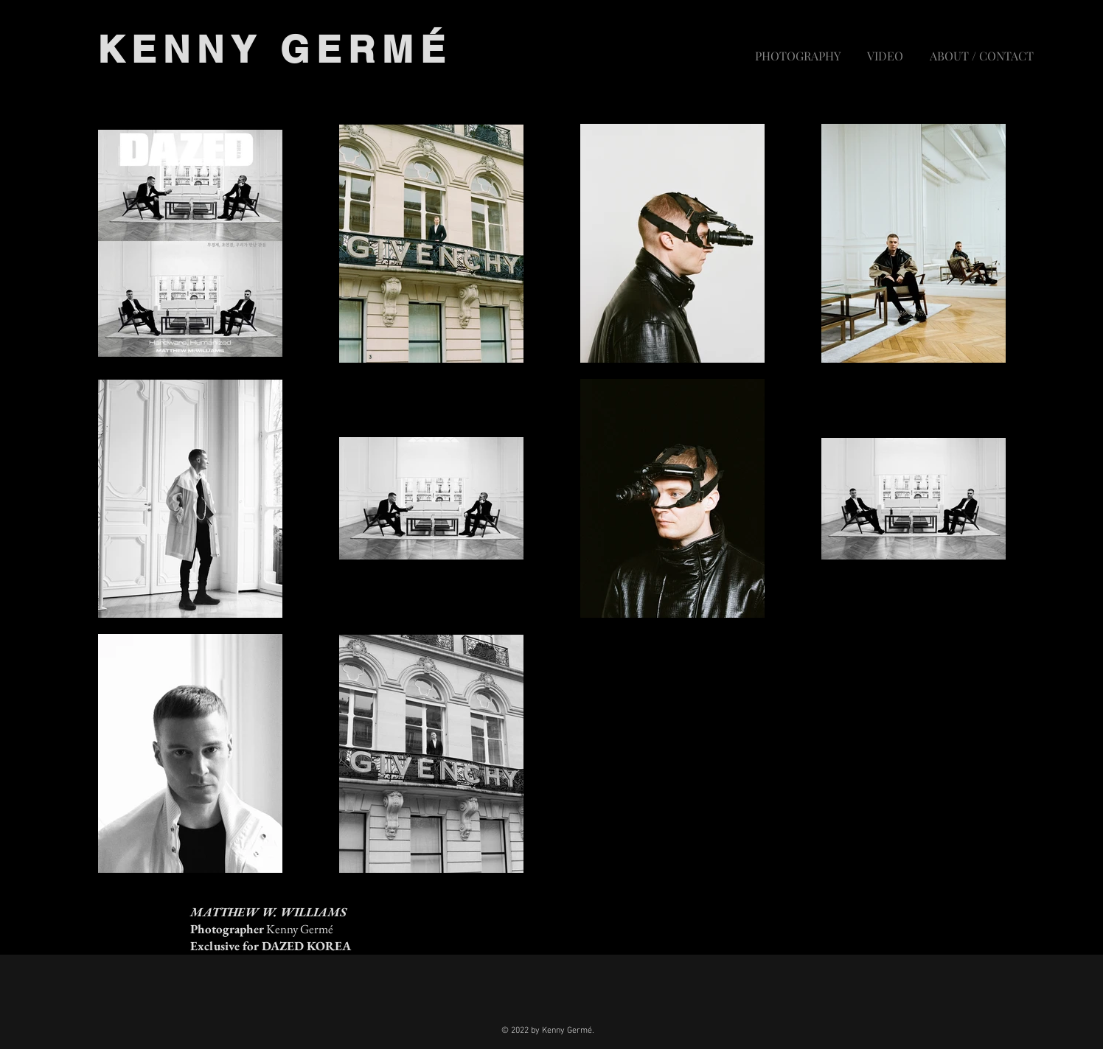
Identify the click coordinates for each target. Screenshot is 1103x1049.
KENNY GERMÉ (274, 49)
